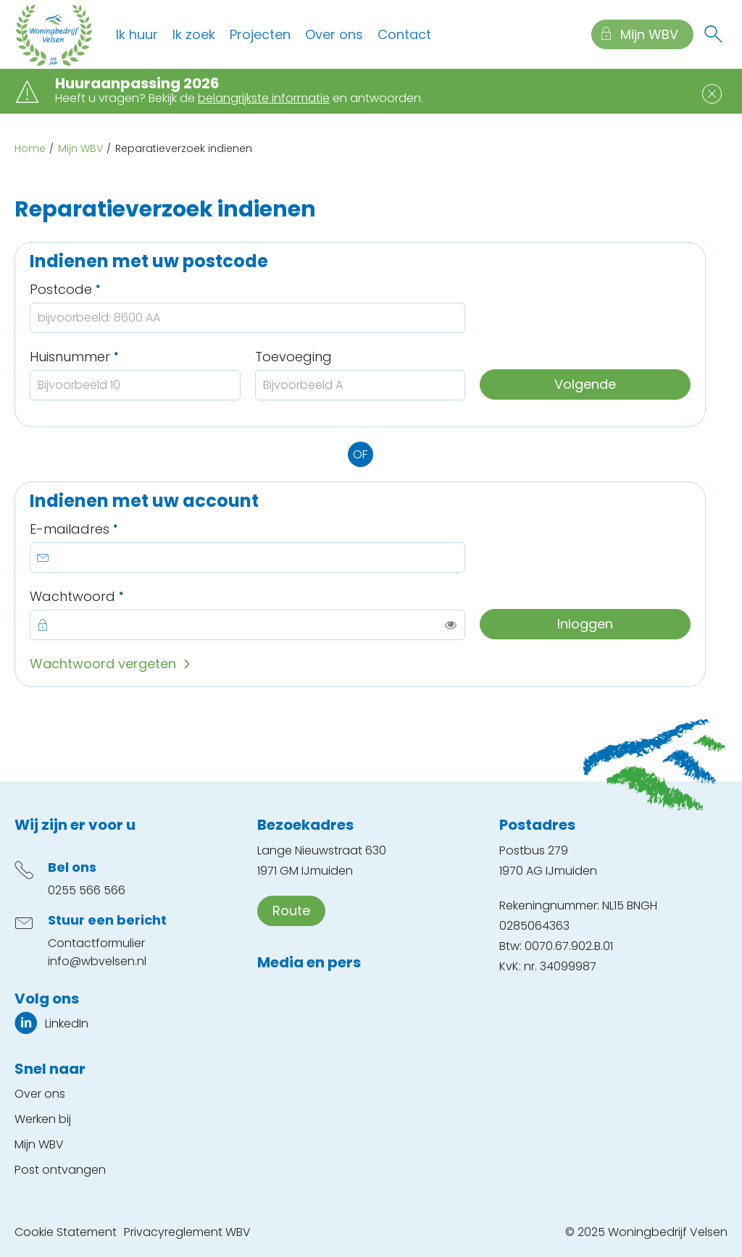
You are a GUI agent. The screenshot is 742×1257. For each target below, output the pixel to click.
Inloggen (585, 624)
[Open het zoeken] (713, 34)
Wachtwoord (111, 596)
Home (30, 148)
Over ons (334, 34)
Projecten (260, 34)
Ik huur (137, 34)
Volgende (585, 384)
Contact (404, 34)
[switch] (450, 624)
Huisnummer (108, 357)
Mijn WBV (80, 148)
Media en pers (309, 962)
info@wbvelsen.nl (97, 961)
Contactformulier (96, 943)
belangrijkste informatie (264, 98)
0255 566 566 (86, 890)
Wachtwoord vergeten (103, 664)
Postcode (99, 289)
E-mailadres (108, 529)
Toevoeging (293, 357)
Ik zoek (193, 34)
